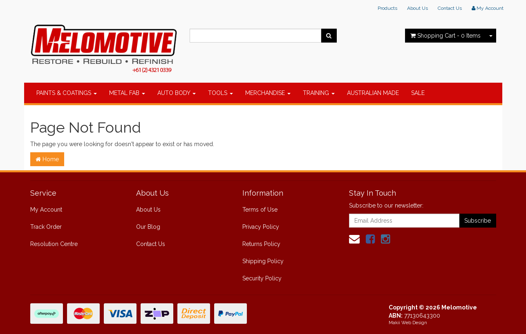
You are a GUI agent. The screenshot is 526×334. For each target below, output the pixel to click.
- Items (445, 35)
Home (47, 159)
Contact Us (450, 8)
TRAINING (319, 93)
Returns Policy (261, 244)
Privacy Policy (260, 226)
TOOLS (220, 93)
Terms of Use (260, 209)
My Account (46, 209)
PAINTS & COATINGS (66, 93)
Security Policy (262, 278)
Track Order (46, 226)
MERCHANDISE (268, 93)
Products (387, 8)
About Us (417, 8)
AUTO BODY (176, 93)
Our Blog (148, 226)
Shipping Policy (263, 261)
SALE (418, 93)
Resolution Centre (54, 244)
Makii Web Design (408, 322)
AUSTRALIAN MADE (373, 93)
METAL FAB (127, 93)
